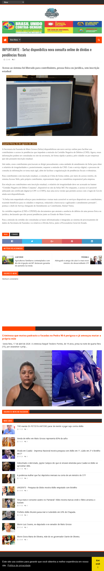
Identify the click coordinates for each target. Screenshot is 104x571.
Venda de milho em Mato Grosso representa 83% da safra (42, 438)
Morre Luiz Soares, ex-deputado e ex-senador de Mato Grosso (44, 524)
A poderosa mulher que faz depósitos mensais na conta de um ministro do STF (51, 475)
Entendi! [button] (98, 563)
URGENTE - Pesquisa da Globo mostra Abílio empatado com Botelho (47, 487)
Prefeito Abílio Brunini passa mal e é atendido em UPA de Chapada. (46, 512)
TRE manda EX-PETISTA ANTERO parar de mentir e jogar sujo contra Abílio (50, 426)
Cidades (14, 234)
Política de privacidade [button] (19, 565)
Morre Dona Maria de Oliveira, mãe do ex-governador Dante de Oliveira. (48, 536)
